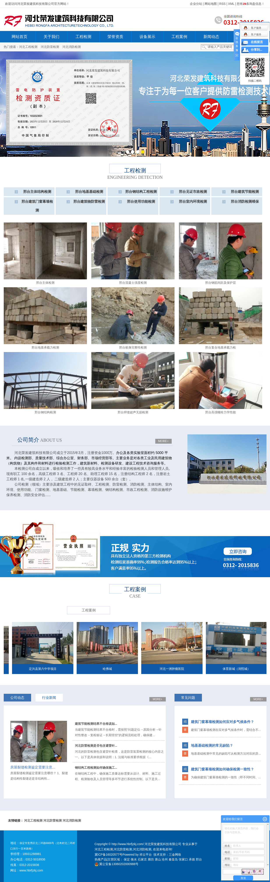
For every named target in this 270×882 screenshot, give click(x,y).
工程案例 (179, 36)
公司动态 (17, 697)
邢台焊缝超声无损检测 (133, 412)
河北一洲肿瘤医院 (175, 669)
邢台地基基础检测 (89, 191)
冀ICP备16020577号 (109, 854)
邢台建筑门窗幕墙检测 (37, 206)
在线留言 (257, 42)
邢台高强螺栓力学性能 (220, 412)
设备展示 (147, 36)
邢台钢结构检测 (45, 412)
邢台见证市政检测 (193, 191)
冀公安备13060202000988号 (117, 864)
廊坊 (151, 859)
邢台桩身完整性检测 (133, 347)
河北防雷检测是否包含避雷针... (96, 745)
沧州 (165, 859)
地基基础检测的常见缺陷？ (212, 745)
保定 (127, 859)
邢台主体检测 (45, 282)
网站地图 (211, 3)
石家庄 (142, 859)
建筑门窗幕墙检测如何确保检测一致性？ (222, 769)
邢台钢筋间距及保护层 (220, 282)
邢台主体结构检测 (37, 191)
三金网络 (175, 854)
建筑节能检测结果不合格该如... (96, 723)
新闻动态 (211, 36)
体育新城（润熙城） (240, 669)
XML (231, 3)
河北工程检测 (28, 47)
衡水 (134, 859)
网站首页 (19, 36)
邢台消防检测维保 (245, 201)
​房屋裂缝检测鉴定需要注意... (32, 767)
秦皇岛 (173, 859)
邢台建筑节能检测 (245, 191)
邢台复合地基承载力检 (220, 347)
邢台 (199, 859)
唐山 (158, 859)
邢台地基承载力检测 (45, 347)
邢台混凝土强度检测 (133, 282)
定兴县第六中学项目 (46, 669)
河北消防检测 (71, 47)
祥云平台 (145, 854)
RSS (222, 3)
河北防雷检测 (50, 47)
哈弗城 (110, 669)
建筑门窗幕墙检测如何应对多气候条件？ (222, 722)
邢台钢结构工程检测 (141, 191)
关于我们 (51, 36)
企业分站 (196, 3)
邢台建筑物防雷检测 (89, 201)
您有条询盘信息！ (250, 3)
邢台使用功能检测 (141, 201)
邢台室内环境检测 (193, 201)
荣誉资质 (115, 36)
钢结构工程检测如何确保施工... (96, 767)
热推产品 (101, 859)
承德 (192, 859)
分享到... (256, 49)
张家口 (183, 859)
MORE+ (163, 441)
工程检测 (83, 36)
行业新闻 (49, 697)
